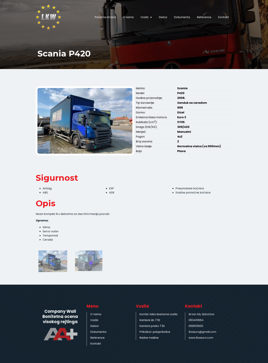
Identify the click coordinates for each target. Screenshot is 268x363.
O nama (128, 17)
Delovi (163, 17)
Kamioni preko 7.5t (152, 326)
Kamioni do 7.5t (149, 320)
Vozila (146, 17)
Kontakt (223, 17)
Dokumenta (182, 17)
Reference (204, 17)
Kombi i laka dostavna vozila (158, 314)
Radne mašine (149, 338)
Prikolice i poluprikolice (154, 332)
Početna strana (105, 17)
